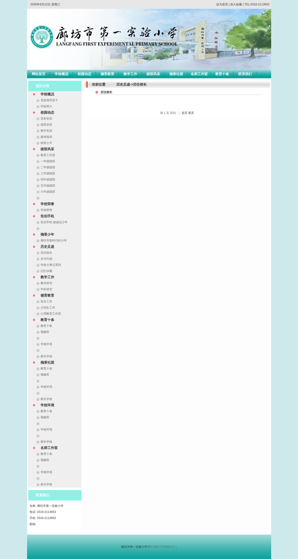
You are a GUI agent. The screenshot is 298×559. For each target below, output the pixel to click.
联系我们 (245, 74)
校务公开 (46, 143)
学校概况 (61, 74)
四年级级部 (48, 179)
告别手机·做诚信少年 (54, 222)
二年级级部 (48, 167)
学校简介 (46, 106)
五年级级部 (48, 185)
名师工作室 (199, 74)
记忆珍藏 (46, 271)
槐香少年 (47, 234)
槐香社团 (176, 74)
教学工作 (130, 74)
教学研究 (46, 283)
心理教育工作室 (51, 313)
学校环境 (46, 344)
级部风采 (153, 74)
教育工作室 (48, 155)
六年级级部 (48, 191)
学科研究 (46, 289)
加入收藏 (236, 4)
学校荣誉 (47, 204)
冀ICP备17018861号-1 (162, 547)
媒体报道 (46, 137)
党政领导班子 (49, 100)
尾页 (191, 113)
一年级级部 (48, 161)
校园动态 (84, 74)
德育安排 (46, 124)
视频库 (45, 332)
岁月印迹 (46, 258)
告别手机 (47, 216)
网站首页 (38, 74)
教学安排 (46, 130)
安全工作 (46, 301)
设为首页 (222, 4)
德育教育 (107, 74)
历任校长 (46, 252)
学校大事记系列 (51, 265)
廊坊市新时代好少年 (54, 240)
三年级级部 (48, 173)
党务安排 (46, 118)
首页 (184, 113)
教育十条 (222, 74)
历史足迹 (47, 247)
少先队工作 (48, 307)
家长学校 (46, 356)
